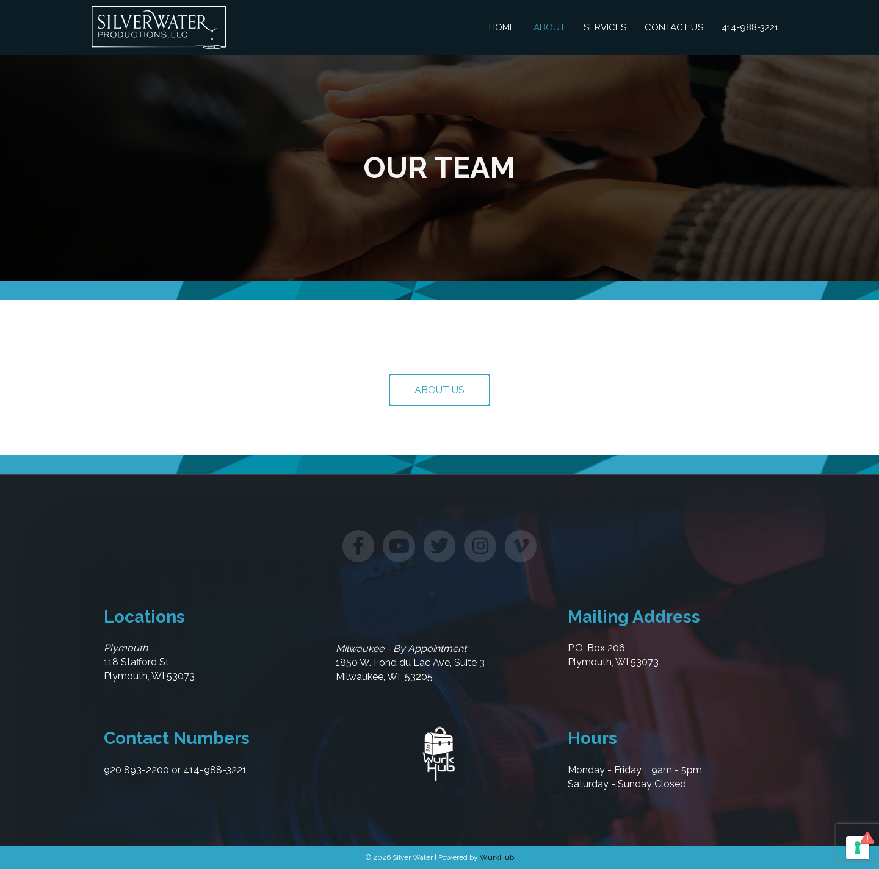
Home (502, 27)
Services (605, 27)
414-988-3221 (750, 27)
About (549, 27)
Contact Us (674, 27)
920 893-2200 (136, 770)
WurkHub (497, 857)
